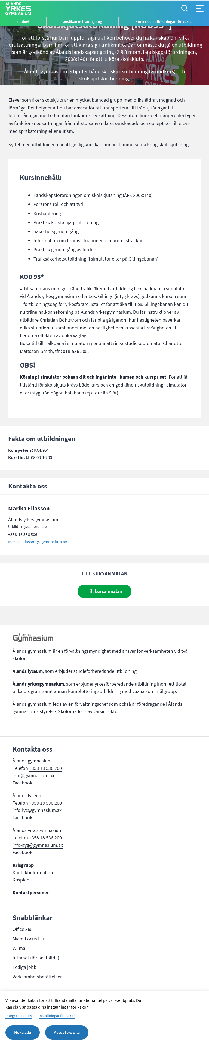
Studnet (23, 21)
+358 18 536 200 (45, 768)
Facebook (22, 783)
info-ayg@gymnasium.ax (38, 845)
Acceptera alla (67, 1032)
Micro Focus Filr (29, 939)
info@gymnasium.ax (33, 775)
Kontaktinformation (33, 872)
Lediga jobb (24, 967)
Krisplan (21, 880)
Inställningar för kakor (57, 1015)
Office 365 (23, 929)
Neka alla (22, 1032)
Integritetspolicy (18, 1015)
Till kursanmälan (104, 591)
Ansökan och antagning (82, 21)
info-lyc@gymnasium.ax (37, 810)
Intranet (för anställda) (36, 958)
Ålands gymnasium (32, 761)
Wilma (19, 948)
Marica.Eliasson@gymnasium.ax (37, 542)
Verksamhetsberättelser (37, 977)
